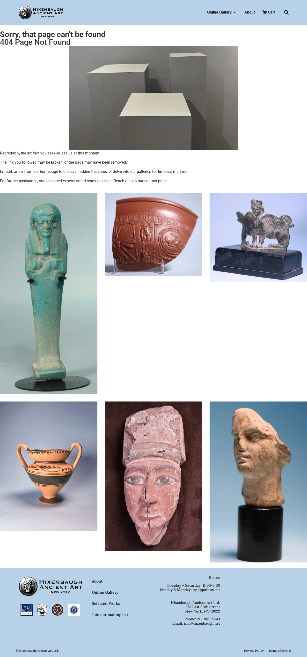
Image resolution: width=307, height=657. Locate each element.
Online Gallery (105, 592)
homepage (49, 171)
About (97, 581)
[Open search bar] (286, 12)
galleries (144, 171)
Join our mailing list (110, 614)
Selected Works (106, 603)
